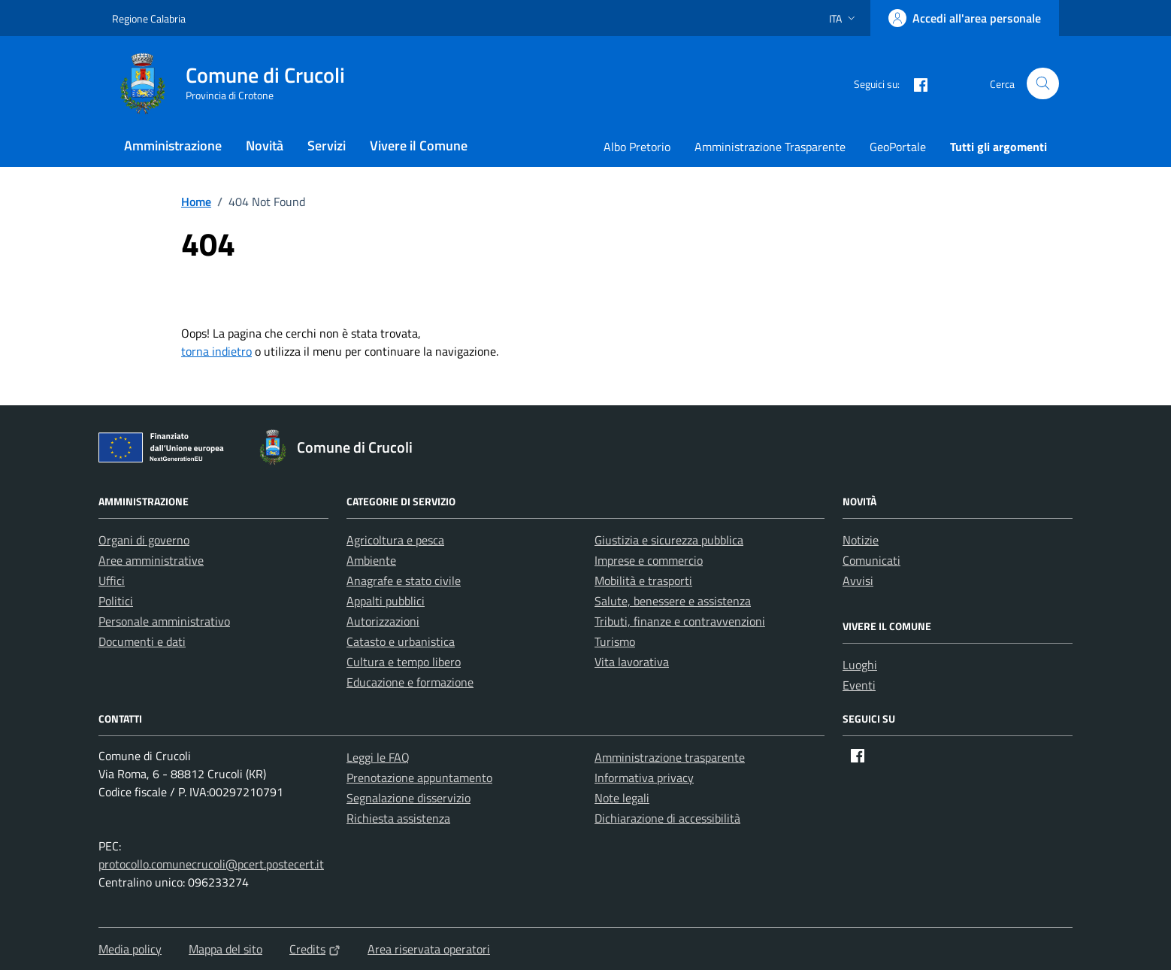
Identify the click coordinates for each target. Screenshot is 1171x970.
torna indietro (216, 351)
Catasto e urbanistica (400, 641)
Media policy (130, 949)
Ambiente (371, 560)
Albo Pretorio (637, 147)
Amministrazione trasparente (670, 757)
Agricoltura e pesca (395, 540)
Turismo (615, 641)
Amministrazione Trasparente (770, 147)
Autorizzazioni (382, 621)
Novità (264, 145)
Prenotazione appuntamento (419, 777)
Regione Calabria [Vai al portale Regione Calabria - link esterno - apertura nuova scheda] (149, 18)
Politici (115, 601)
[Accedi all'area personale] (964, 18)
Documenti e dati (142, 641)
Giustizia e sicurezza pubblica (669, 540)
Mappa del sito (225, 949)
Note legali (622, 798)
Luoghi (860, 665)
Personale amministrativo (164, 621)
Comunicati (871, 560)
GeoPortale (898, 147)
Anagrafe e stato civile (403, 580)
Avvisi (858, 580)
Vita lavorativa (632, 662)
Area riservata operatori (429, 949)
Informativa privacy (644, 777)
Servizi (326, 145)
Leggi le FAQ (378, 757)
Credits (314, 949)
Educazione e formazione (410, 682)
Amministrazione (173, 145)
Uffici (111, 580)
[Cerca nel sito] (1043, 84)
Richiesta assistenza (398, 818)
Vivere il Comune (418, 145)
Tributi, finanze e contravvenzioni (680, 621)
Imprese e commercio (649, 560)
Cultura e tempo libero (403, 662)
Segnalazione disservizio (408, 798)
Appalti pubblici (385, 601)
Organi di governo (143, 540)
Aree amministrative (151, 560)
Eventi (859, 685)
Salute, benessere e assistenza (673, 601)
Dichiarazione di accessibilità (667, 818)
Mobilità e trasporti (643, 580)
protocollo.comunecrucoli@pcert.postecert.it (211, 864)
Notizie (861, 540)
